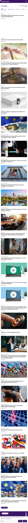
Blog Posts (5, 10)
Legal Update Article (11, 9)
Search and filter (22, 5)
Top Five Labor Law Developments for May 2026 (12, 39)
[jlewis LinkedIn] (26, 513)
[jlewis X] (26, 515)
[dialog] (14, 519)
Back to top (4, 513)
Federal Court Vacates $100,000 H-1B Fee (10, 332)
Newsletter (18, 9)
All (2, 9)
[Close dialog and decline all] (27, 517)
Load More (4, 507)
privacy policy (9, 518)
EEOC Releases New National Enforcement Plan (12, 430)
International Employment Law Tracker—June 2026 (12, 453)
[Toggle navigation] (26, 1)
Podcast (23, 9)
